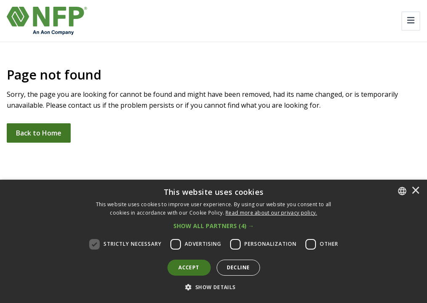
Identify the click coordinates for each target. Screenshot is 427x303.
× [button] (415, 191)
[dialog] (213, 241)
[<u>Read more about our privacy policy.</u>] (271, 212)
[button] (213, 226)
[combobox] (402, 191)
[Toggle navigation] (410, 21)
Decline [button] (238, 267)
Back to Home (38, 133)
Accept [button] (188, 267)
